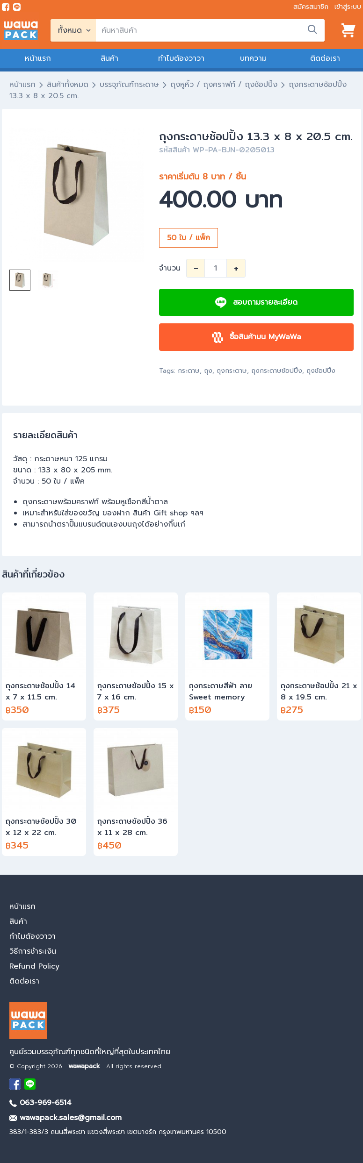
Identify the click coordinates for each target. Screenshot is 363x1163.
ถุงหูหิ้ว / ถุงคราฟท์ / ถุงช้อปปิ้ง (223, 84)
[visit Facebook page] (5, 7)
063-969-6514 (40, 1102)
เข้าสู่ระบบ (347, 7)
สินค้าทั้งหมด (67, 84)
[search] (210, 30)
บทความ (253, 58)
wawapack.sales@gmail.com (65, 1117)
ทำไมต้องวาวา (181, 58)
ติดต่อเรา (325, 58)
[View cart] (348, 30)
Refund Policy (34, 966)
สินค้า (109, 58)
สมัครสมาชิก (310, 7)
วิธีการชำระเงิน (32, 951)
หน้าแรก (38, 58)
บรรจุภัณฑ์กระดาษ (129, 84)
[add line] (17, 7)
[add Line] (30, 1084)
